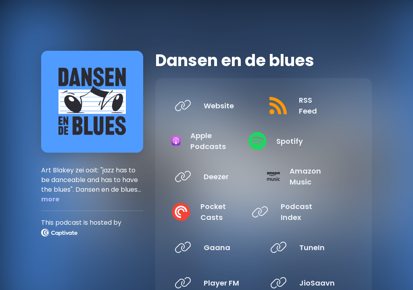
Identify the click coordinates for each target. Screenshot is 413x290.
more (50, 199)
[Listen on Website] (212, 105)
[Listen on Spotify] (308, 140)
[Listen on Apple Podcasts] (212, 140)
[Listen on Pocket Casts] (212, 211)
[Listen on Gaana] (212, 247)
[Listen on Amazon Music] (308, 176)
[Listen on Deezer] (212, 176)
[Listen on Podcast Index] (308, 211)
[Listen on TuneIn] (308, 247)
